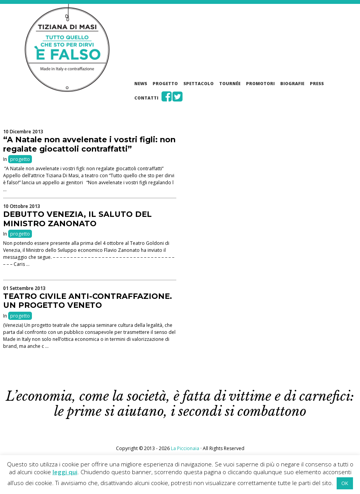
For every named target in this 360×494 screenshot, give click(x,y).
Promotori (260, 83)
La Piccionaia (185, 448)
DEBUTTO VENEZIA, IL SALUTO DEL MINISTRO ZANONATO (77, 218)
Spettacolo (198, 83)
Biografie (292, 83)
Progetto (165, 83)
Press (317, 83)
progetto (20, 159)
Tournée (230, 83)
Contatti (146, 98)
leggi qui (65, 471)
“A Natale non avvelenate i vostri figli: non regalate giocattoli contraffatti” (89, 144)
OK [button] (344, 483)
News (140, 83)
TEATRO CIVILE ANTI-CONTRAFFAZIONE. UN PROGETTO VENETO (87, 301)
